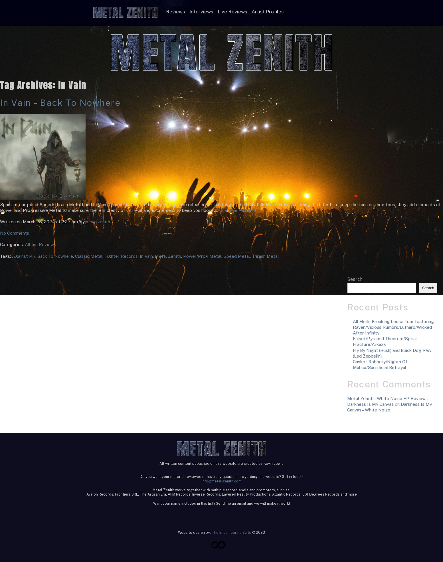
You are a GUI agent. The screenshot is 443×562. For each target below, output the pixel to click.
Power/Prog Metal (202, 256)
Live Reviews (232, 12)
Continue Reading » (237, 210)
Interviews (201, 12)
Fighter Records (121, 256)
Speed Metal (236, 256)
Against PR (23, 256)
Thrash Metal (265, 256)
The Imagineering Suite (231, 532)
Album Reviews (40, 244)
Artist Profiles (268, 12)
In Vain (146, 256)
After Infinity (366, 332)
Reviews (175, 12)
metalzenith (98, 221)
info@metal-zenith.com (222, 481)
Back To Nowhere (55, 256)
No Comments (14, 233)
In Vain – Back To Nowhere (60, 102)
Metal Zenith (168, 256)
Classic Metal (88, 256)
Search (355, 279)
